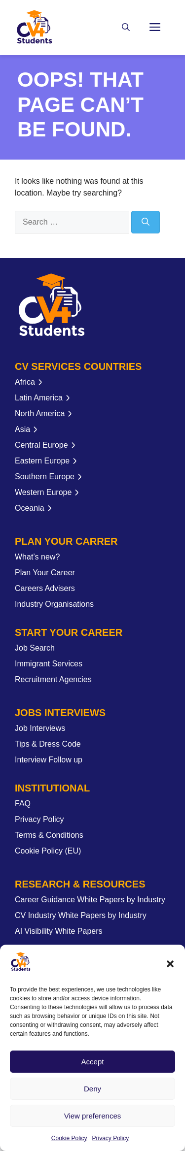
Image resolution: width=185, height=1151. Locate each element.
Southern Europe (44, 476)
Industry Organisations (54, 604)
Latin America (39, 398)
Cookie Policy (69, 1138)
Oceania (29, 508)
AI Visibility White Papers (59, 931)
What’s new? (37, 557)
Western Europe (43, 492)
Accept (92, 1061)
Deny (92, 1089)
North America (40, 413)
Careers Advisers (45, 588)
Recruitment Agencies (53, 679)
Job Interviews (40, 728)
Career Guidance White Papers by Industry (90, 899)
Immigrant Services (48, 663)
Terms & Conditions (49, 835)
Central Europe (41, 445)
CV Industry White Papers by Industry (81, 915)
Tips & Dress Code (48, 744)
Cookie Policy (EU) (48, 851)
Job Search (35, 648)
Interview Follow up (48, 760)
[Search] (145, 222)
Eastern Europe (42, 461)
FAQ (23, 803)
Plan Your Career (45, 572)
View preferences (92, 1116)
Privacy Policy (110, 1138)
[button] (170, 964)
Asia (22, 429)
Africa (25, 382)
